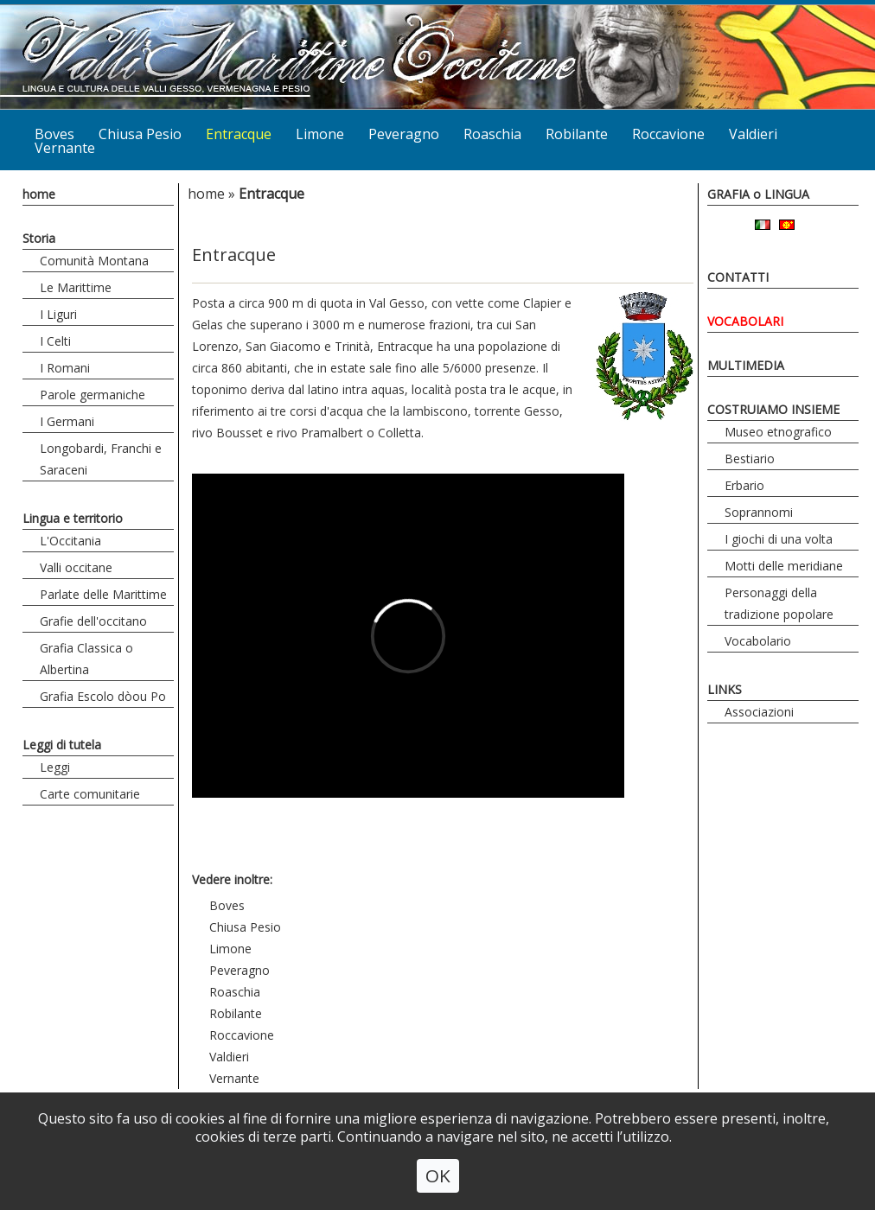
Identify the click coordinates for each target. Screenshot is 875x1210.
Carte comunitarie (90, 794)
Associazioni (759, 712)
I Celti (55, 341)
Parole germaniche (92, 394)
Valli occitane (76, 567)
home (38, 194)
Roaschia (492, 133)
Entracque (238, 133)
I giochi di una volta (779, 539)
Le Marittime (76, 287)
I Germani (67, 421)
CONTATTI (738, 277)
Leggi (55, 767)
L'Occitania (70, 540)
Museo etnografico (778, 432)
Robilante (577, 133)
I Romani (65, 368)
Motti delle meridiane (784, 565)
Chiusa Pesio (140, 133)
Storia (38, 238)
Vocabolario (758, 641)
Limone (320, 133)
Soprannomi (759, 512)
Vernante (65, 147)
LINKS (724, 689)
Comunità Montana (94, 260)
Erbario (744, 485)
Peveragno (403, 133)
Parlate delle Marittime (103, 594)
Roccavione (668, 133)
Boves (227, 905)
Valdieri (753, 133)
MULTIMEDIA (745, 365)
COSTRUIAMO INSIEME (773, 409)
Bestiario (750, 458)
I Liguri (58, 314)
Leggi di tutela (61, 744)
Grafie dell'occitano (93, 621)
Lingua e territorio (72, 518)
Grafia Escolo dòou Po (103, 696)
